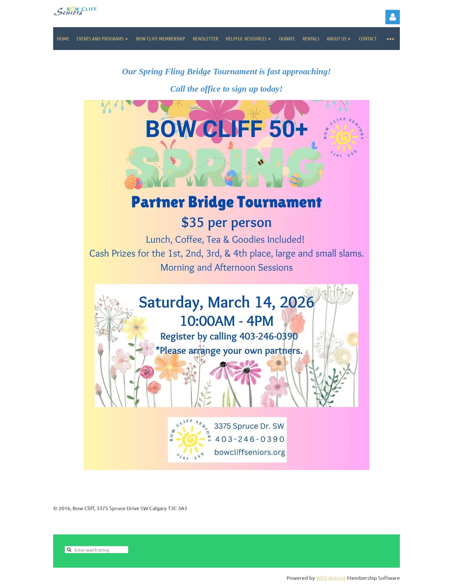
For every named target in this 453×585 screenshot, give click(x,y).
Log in (392, 17)
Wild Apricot (331, 578)
